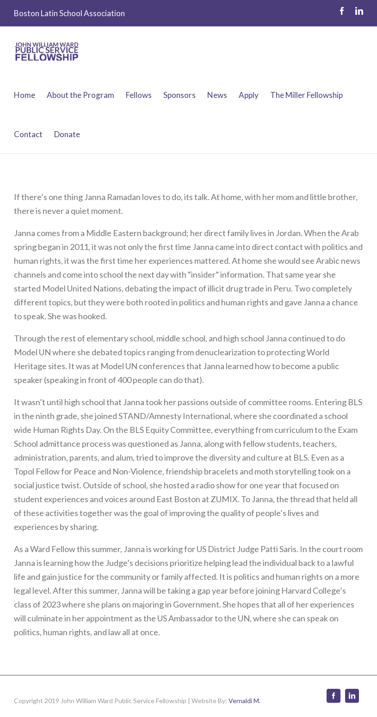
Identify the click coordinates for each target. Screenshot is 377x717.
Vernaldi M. (244, 701)
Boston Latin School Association (69, 13)
